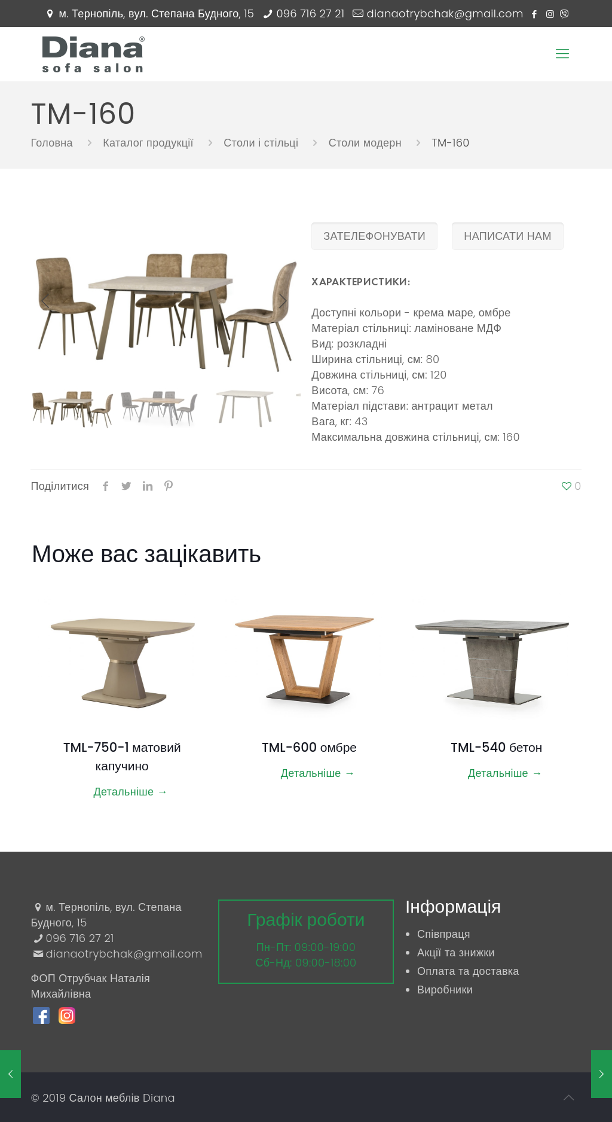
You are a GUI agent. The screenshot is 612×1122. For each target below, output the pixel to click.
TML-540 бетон (496, 747)
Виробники (445, 989)
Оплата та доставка (468, 971)
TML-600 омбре (309, 747)
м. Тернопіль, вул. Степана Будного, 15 (157, 13)
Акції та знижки (456, 952)
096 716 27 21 (310, 13)
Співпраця (443, 933)
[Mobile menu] (562, 54)
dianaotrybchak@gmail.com (445, 13)
